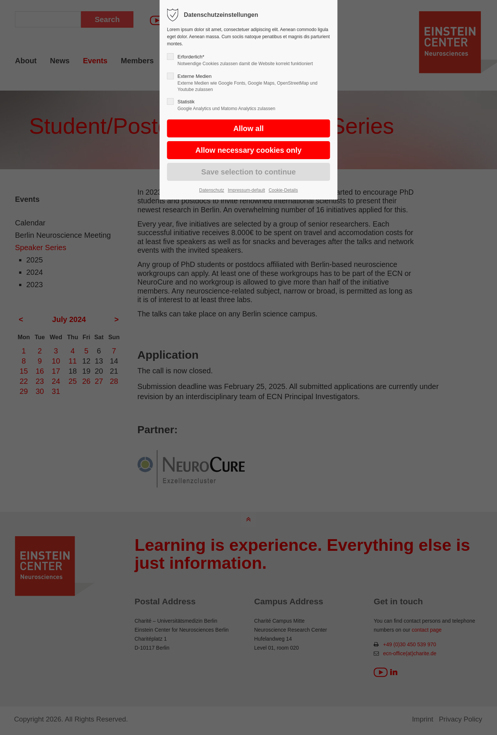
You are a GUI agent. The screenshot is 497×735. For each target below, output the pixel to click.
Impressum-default (246, 190)
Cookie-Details (283, 190)
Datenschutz (211, 190)
